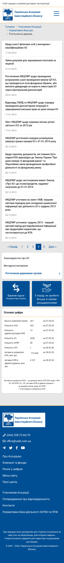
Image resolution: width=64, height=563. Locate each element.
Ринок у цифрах (13, 469)
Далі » (52, 246)
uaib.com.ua (14, 535)
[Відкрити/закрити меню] (57, 13)
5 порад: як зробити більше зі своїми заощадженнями (47, 293)
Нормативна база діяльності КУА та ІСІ (31, 30)
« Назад (12, 246)
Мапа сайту (10, 475)
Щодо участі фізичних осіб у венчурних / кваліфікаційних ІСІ (28, 46)
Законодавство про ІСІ (16, 258)
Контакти (9, 505)
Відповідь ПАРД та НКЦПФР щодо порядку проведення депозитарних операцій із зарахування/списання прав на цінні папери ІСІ (31, 106)
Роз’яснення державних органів (23, 273)
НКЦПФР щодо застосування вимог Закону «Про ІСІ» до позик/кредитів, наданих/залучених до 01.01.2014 (29, 183)
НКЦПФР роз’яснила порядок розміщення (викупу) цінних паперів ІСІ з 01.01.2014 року (30, 140)
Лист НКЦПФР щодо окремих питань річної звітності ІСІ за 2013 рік (29, 124)
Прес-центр (10, 482)
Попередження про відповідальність (26, 499)
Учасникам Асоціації (29, 26)
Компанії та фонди (14, 462)
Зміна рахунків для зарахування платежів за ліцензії (30, 62)
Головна (10, 26)
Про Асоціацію (12, 456)
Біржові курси (16, 291)
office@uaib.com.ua (17, 441)
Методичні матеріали (16, 265)
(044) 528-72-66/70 (16, 435)
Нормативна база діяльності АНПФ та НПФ (30, 512)
